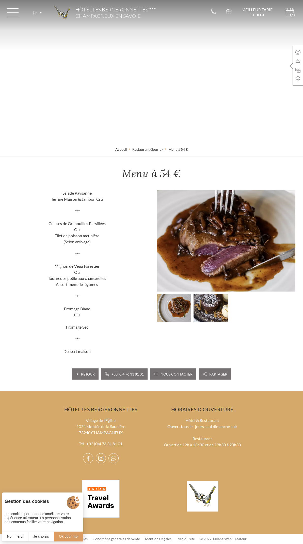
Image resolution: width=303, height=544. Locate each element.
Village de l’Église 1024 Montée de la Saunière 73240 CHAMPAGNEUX (100, 426)
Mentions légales (158, 539)
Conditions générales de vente (116, 539)
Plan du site (186, 539)
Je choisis (41, 536)
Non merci (15, 536)
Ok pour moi (68, 536)
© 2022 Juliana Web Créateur (223, 539)
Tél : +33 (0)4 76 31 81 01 (100, 443)
